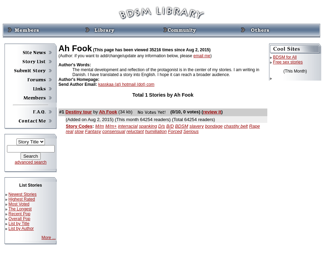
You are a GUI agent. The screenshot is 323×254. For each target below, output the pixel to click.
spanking (148, 126)
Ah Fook (108, 111)
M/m (99, 126)
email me (202, 55)
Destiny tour (78, 111)
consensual (113, 131)
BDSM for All (285, 57)
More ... (48, 237)
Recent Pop (19, 213)
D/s (161, 126)
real (69, 131)
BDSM (181, 126)
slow (79, 131)
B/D (170, 126)
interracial (127, 126)
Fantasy (93, 131)
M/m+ (111, 126)
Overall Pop (19, 218)
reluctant (135, 131)
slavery (196, 126)
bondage (214, 126)
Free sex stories (287, 62)
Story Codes (79, 126)
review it (212, 111)
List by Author (21, 228)
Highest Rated (21, 199)
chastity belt (236, 126)
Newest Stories (22, 194)
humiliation (156, 131)
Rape (254, 126)
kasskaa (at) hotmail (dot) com (126, 84)
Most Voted (18, 204)
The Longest (20, 209)
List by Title (18, 223)
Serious (191, 131)
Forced (175, 131)
